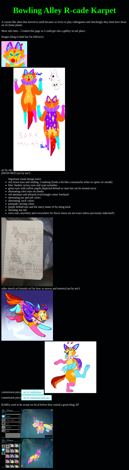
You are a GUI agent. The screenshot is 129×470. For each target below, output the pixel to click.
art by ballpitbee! (32, 392)
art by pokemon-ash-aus (36, 397)
